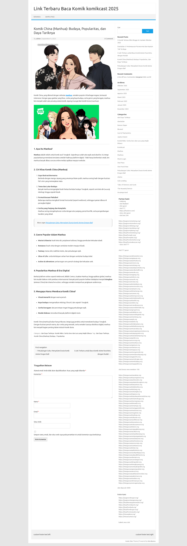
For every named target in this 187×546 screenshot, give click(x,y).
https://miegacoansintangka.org (130, 392)
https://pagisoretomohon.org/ (129, 223)
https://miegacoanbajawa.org (129, 394)
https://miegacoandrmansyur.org (130, 481)
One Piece (120, 163)
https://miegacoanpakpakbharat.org (132, 455)
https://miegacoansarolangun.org (131, 460)
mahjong (123, 201)
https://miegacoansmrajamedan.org (131, 483)
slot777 (122, 208)
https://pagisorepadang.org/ (129, 228)
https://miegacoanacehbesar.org (130, 420)
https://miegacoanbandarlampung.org (132, 336)
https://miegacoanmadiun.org (129, 478)
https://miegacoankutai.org (128, 448)
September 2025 (123, 89)
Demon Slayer (122, 125)
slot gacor (123, 206)
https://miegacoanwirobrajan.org (130, 359)
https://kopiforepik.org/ (127, 235)
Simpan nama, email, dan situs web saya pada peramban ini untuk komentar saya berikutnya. (67, 435)
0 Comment (109, 39)
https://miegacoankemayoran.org (131, 296)
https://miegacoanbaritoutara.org (131, 441)
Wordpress (152, 541)
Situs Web (37, 422)
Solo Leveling (121, 181)
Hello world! (147, 77)
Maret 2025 (121, 97)
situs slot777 (124, 244)
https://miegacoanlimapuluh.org (130, 462)
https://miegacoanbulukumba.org (131, 387)
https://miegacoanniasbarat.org (130, 410)
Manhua (120, 151)
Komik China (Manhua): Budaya (44, 336)
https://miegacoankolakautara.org (131, 324)
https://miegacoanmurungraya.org (131, 401)
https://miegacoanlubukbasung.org (131, 326)
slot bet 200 (124, 215)
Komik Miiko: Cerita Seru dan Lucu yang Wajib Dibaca (73, 333)
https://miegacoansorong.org (129, 340)
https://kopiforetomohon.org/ (129, 240)
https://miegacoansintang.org (129, 265)
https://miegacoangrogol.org (129, 310)
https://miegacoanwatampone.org (131, 438)
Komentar (38, 374)
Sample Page (50, 17)
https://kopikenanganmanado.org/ (131, 502)
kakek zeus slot (124, 522)
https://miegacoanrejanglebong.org (131, 429)
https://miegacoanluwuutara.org (130, 422)
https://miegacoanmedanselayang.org (132, 354)
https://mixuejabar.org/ (127, 514)
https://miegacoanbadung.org (129, 415)
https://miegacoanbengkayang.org (131, 464)
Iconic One (129, 541)
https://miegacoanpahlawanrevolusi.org (133, 474)
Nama (36, 402)
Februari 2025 (122, 101)
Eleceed (120, 129)
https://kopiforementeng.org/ (129, 233)
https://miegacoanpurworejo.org (130, 443)
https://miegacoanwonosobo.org (131, 286)
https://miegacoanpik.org (128, 319)
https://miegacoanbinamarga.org (130, 291)
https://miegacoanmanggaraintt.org (131, 408)
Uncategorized (122, 192)
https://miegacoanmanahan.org (130, 375)
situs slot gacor (125, 213)
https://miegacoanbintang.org (129, 389)
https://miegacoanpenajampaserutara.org (134, 331)
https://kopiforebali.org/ (127, 507)
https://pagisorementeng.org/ (129, 221)
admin (38, 39)
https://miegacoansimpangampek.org (132, 436)
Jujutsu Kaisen (122, 137)
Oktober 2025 (122, 85)
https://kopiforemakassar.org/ (130, 242)
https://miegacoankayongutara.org (131, 378)
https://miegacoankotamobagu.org (131, 399)
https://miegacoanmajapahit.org (130, 364)
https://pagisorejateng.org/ (129, 230)
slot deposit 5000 (123, 488)
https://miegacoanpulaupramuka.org (132, 268)
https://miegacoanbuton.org (129, 427)
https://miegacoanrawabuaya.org (131, 305)
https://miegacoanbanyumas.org (130, 384)
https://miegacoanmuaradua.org (130, 329)
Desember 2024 (122, 109)
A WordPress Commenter (126, 77)
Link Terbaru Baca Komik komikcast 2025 (76, 8)
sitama (119, 177)
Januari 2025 (121, 105)
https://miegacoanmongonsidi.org (131, 352)
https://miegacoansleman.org (129, 347)
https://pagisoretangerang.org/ (130, 500)
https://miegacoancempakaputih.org (132, 467)
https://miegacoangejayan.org (129, 258)
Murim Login (121, 159)
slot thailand (124, 204)
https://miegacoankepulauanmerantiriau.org (134, 396)
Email (36, 412)
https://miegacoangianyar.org (129, 345)
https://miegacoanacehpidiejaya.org (132, 453)
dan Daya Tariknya (47, 333)
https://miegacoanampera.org (129, 289)
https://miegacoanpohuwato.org (130, 380)
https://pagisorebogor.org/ (128, 498)
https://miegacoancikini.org (128, 303)
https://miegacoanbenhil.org (129, 300)
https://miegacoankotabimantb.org (131, 298)
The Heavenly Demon (124, 188)
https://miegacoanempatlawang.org (132, 434)
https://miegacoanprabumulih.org (131, 270)
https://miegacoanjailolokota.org (130, 450)
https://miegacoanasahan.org (129, 431)
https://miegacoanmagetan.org (130, 413)
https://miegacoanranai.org (128, 282)
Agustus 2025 (122, 93)
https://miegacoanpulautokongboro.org (133, 382)
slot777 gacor (124, 250)
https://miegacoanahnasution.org (131, 256)
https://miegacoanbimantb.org (130, 403)
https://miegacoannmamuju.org (130, 406)
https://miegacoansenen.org (129, 293)
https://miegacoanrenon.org (129, 263)
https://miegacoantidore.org (129, 277)
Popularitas (61, 336)
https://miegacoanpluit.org (128, 322)
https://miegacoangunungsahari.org (131, 469)
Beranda (37, 17)
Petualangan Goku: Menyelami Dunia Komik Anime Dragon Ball (69, 223)
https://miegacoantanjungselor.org (131, 333)
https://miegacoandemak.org (129, 457)
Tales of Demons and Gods (126, 185)
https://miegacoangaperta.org (129, 357)
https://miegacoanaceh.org (128, 279)
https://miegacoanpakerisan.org (130, 476)
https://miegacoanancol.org (128, 471)
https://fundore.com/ (127, 211)
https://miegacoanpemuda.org (130, 261)
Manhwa (120, 155)
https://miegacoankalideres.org (130, 312)
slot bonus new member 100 (129, 369)
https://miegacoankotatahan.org (130, 284)
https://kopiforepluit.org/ (128, 237)
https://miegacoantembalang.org (130, 361)
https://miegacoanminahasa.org (130, 343)
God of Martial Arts (124, 133)
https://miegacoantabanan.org (129, 417)
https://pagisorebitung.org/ (129, 226)
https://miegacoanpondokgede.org (131, 314)
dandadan (121, 121)
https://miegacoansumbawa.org (130, 446)
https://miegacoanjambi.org (129, 338)
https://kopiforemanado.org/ (129, 512)
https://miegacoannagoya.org (129, 350)
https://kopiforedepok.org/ (128, 505)
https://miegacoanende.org (128, 272)
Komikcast (121, 147)
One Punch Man (122, 166)
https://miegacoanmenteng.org (130, 317)
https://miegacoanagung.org (129, 275)
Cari (118, 27)
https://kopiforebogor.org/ (128, 509)
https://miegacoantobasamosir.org (131, 424)
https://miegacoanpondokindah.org (131, 307)
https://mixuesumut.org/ (127, 517)
